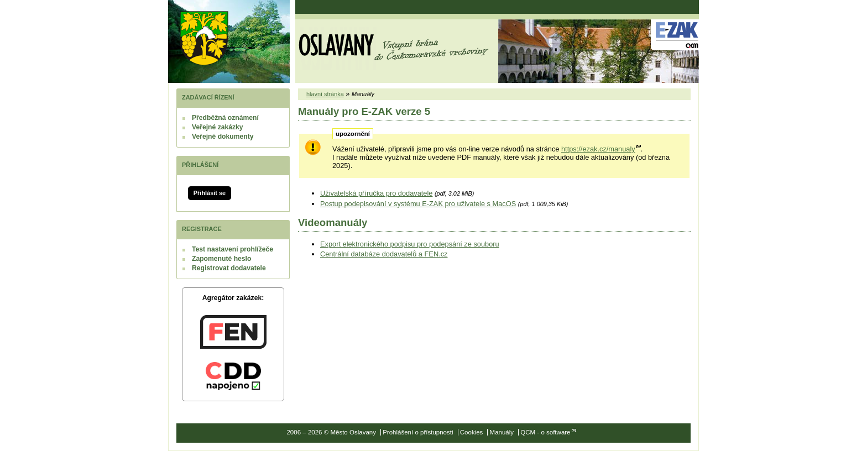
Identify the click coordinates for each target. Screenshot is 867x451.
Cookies (471, 432)
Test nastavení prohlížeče (232, 249)
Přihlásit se (210, 193)
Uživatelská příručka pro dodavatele (376, 193)
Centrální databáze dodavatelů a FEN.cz (383, 254)
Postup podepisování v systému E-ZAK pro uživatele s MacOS (418, 204)
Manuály (502, 432)
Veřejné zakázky (217, 127)
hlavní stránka (325, 94)
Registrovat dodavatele (229, 268)
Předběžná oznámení (225, 118)
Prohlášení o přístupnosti (418, 432)
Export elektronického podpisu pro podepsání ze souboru (409, 244)
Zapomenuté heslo (221, 259)
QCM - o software (545, 432)
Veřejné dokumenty (222, 136)
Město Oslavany (203, 38)
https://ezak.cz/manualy (598, 149)
